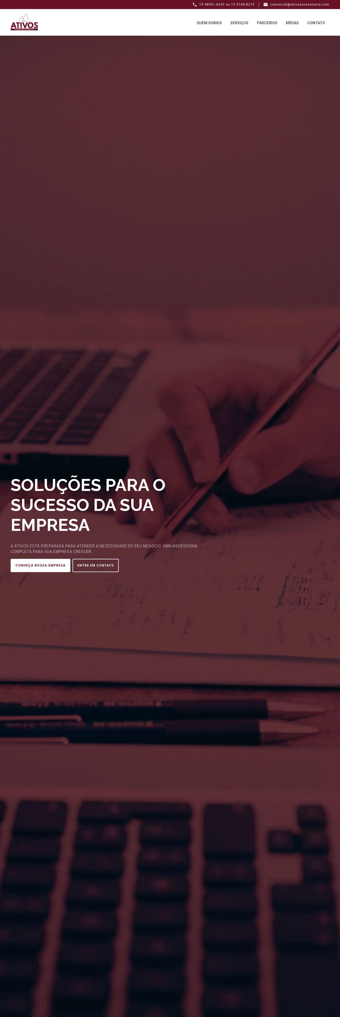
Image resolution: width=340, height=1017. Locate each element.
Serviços (239, 23)
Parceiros (267, 23)
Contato (316, 23)
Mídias (292, 23)
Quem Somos (209, 23)
